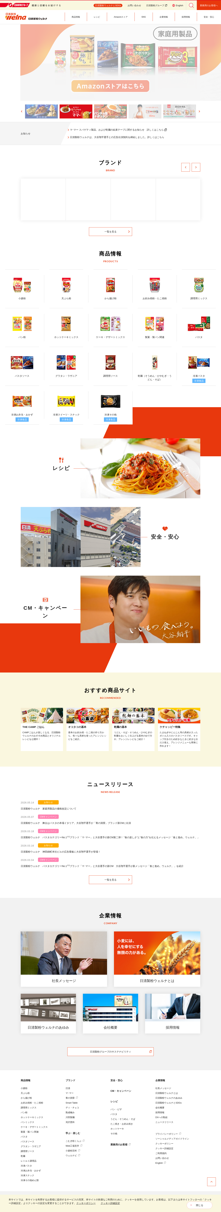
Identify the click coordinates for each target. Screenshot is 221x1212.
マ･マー (70, 1093)
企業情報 (160, 1080)
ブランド (70, 1080)
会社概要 (159, 1107)
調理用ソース (27, 1151)
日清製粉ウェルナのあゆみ (168, 1098)
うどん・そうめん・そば (122, 1119)
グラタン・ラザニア (31, 1146)
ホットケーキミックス (32, 1117)
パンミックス (27, 1122)
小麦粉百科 (73, 1150)
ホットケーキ (117, 1128)
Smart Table (72, 1102)
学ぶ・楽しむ (73, 1133)
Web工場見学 (74, 1146)
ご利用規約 (161, 1153)
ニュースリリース (164, 1122)
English (160, 1163)
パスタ (24, 1136)
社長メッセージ (163, 1088)
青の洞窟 (72, 1098)
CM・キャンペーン (120, 1091)
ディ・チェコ (72, 1107)
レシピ (114, 1101)
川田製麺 (70, 1117)
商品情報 (25, 1080)
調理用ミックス (28, 1107)
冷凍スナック (27, 1175)
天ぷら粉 (25, 1093)
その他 (113, 1133)
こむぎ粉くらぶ (75, 1141)
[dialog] (110, 1203)
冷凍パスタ (26, 1165)
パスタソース (27, 1141)
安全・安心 (116, 1080)
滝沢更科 (70, 1122)
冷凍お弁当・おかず (31, 1170)
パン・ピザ (116, 1109)
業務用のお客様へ (209, 5)
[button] (41, 111)
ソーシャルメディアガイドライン (172, 1138)
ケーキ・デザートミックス (34, 1127)
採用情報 (159, 1112)
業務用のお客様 (120, 1144)
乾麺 (23, 1156)
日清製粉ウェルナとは (166, 1093)
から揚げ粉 (26, 1098)
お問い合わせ (134, 5)
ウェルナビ (73, 1155)
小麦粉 (24, 1088)
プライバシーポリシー (168, 1134)
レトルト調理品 (28, 1161)
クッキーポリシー (164, 1143)
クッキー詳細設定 (164, 1148)
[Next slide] (199, 111)
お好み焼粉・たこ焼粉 (32, 1102)
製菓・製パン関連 (30, 1132)
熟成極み (70, 1112)
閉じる (199, 1205)
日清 (68, 1088)
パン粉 (24, 1112)
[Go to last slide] (22, 111)
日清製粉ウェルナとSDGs (168, 1102)
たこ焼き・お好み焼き (121, 1124)
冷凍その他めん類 (30, 1180)
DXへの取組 (161, 1117)
